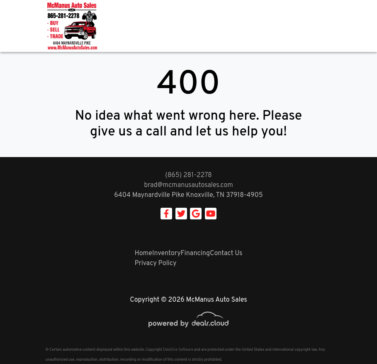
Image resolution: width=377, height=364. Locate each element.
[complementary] (352, 339)
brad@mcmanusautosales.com (188, 185)
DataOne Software (178, 349)
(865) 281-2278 (188, 175)
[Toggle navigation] (323, 26)
